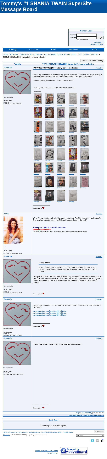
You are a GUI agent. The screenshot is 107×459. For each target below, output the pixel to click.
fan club (79, 415)
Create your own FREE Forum (46, 451)
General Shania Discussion (88, 54)
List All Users (33, 50)
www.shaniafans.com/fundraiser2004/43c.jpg (49, 313)
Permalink (99, 68)
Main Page (13, 50)
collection (72, 415)
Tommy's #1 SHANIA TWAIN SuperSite (17, 54)
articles (101, 415)
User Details (73, 50)
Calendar (94, 50)
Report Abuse (53, 453)
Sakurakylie (7, 67)
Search (53, 50)
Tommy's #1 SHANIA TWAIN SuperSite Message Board (55, 54)
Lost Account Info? (97, 45)
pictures (95, 415)
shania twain (87, 415)
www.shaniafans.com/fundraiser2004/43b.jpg (49, 311)
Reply (100, 61)
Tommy (6, 214)
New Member (99, 43)
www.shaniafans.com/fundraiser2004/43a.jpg (49, 315)
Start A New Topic (89, 61)
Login (100, 37)
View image (36, 105)
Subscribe (99, 432)
